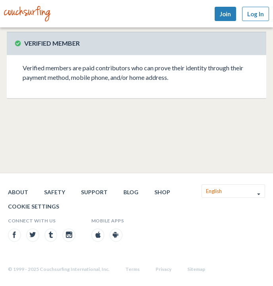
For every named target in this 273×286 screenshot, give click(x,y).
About (18, 192)
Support (94, 192)
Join (225, 13)
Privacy (163, 269)
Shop (162, 192)
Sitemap (196, 269)
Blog (130, 192)
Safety (54, 192)
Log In (255, 13)
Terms (132, 269)
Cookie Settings (33, 206)
